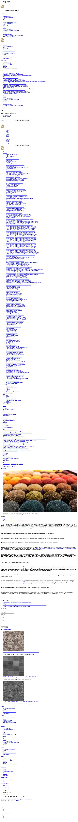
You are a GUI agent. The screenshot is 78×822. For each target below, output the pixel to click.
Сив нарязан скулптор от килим (13, 286)
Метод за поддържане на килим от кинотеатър (13, 79)
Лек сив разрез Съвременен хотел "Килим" (15, 199)
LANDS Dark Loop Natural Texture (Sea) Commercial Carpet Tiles (20, 241)
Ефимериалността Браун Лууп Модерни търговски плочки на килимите (22, 271)
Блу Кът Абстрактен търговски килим (14, 382)
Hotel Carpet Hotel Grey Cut (12, 192)
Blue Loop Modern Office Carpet (13, 291)
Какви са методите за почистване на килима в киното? (15, 85)
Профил (5, 27)
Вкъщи (4, 151)
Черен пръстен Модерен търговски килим (15, 364)
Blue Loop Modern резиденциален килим (15, 354)
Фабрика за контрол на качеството (11, 30)
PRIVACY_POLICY (14, 801)
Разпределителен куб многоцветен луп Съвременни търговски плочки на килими (24, 282)
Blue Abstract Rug (10, 328)
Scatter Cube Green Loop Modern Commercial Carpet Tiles (18, 281)
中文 (7, 131)
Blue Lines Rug (9, 325)
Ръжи (4, 54)
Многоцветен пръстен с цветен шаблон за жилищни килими (19, 198)
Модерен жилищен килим (11, 166)
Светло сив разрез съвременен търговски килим (16, 195)
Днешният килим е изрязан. (12, 383)
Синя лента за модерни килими (13, 287)
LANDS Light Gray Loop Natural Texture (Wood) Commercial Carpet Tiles (22, 253)
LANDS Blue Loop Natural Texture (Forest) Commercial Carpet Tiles (21, 226)
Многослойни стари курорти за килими (15, 180)
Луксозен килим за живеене (12, 355)
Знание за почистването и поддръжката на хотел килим (15, 91)
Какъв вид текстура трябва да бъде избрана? (13, 74)
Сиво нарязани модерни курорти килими (15, 315)
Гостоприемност (7, 16)
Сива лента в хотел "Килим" (12, 307)
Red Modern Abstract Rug (11, 331)
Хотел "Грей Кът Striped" (11, 312)
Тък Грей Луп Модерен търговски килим (15, 191)
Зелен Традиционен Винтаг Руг (13, 340)
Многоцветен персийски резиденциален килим (16, 205)
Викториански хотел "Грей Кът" (13, 175)
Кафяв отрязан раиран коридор (13, 187)
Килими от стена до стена (9, 53)
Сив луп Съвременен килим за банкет (14, 172)
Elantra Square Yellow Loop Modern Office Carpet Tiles (18, 268)
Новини (5, 31)
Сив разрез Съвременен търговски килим (15, 165)
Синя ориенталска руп (11, 330)
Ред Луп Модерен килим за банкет (13, 313)
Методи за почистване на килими (10, 78)
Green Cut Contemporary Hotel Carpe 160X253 (16, 319)
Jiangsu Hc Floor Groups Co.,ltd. (15, 800)
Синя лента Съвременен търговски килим (15, 193)
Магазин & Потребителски (9, 36)
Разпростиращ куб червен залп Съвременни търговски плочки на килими (22, 283)
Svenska (7, 141)
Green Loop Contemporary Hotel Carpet (14, 174)
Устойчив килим (9, 157)
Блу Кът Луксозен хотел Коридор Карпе (15, 289)
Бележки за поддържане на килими (11, 73)
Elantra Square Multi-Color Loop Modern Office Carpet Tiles (19, 267)
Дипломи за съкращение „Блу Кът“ (14, 370)
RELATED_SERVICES (6, 630)
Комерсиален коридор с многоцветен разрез (16, 190)
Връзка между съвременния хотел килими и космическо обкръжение (18, 88)
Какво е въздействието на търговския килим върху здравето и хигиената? (19, 82)
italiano (7, 135)
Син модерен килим (10, 334)
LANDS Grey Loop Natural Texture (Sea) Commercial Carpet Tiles (20, 249)
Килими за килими (7, 55)
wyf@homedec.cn (7, 2)
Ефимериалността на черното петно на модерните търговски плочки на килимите (24, 269)
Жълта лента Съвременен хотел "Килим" (15, 179)
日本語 (7, 132)
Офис (4, 18)
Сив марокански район (11, 324)
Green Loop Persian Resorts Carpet (13, 204)
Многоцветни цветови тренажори (13, 327)
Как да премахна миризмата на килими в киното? (14, 80)
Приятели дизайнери (8, 23)
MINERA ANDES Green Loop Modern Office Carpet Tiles (18, 215)
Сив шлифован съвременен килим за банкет (16, 317)
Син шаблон (8, 339)
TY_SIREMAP (4, 801)
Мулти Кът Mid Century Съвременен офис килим (17, 178)
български (8, 142)
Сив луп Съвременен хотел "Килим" (14, 323)
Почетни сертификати (8, 29)
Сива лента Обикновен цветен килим (14, 351)
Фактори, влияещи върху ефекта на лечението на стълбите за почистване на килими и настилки (24, 81)
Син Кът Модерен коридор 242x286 (14, 300)
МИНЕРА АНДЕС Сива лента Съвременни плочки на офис (19, 217)
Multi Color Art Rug (10, 336)
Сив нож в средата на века (12, 185)
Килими (5, 13)
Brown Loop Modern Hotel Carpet (13, 316)
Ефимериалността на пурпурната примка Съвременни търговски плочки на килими (25, 273)
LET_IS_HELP (4, 608)
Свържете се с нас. (7, 34)
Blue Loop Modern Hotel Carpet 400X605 (15, 304)
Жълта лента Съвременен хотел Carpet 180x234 (16, 299)
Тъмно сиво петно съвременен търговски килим (16, 196)
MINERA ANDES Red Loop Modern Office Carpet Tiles (18, 216)
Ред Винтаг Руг (9, 342)
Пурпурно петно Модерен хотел (13, 360)
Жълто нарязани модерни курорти (13, 365)
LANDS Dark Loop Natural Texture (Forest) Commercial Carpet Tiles (21, 238)
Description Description (11, 359)
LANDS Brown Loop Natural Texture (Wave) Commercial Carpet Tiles (21, 235)
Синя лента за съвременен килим (13, 295)
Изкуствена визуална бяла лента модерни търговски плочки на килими (22, 262)
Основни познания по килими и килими (12, 76)
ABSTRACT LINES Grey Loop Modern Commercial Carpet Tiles (20, 257)
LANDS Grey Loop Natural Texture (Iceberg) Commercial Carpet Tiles (21, 247)
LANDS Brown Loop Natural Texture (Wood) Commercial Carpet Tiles (21, 237)
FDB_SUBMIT (4, 628)
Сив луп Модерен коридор (12, 369)
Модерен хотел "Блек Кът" (12, 256)
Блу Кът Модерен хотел (11, 168)
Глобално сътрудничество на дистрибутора (13, 35)
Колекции (8, 162)
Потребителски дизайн (11, 161)
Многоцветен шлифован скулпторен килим (15, 306)
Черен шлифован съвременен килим (14, 353)
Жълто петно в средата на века (13, 177)
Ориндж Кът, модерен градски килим (14, 322)
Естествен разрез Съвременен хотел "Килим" (16, 203)
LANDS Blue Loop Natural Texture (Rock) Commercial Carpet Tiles (20, 228)
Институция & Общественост (10, 22)
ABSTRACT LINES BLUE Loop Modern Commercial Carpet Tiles (20, 255)
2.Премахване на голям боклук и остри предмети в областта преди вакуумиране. (41, 581)
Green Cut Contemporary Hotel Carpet (14, 213)
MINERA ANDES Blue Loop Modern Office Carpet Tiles (18, 214)
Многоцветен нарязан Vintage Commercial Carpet (17, 167)
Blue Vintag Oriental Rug (11, 345)
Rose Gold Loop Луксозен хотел (13, 184)
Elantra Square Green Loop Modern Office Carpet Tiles (18, 264)
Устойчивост (6, 33)
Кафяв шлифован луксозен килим (13, 303)
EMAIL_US (3, 468)
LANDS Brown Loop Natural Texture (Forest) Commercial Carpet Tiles (21, 234)
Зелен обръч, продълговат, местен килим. (15, 211)
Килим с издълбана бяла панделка (13, 209)
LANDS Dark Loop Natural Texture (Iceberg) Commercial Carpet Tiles (21, 239)
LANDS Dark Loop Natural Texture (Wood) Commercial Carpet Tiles (21, 244)
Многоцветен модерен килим (12, 337)
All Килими (3, 60)
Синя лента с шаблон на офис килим (14, 293)
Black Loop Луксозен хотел (12, 163)
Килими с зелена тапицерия (12, 292)
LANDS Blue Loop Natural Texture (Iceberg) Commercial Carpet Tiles (21, 227)
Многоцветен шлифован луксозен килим (15, 210)
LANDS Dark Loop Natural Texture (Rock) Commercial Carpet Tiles (20, 240)
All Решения (3, 71)
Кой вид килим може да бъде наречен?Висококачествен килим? (17, 75)
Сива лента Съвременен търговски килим (15, 189)
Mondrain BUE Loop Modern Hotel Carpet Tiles (16, 275)
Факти (4, 28)
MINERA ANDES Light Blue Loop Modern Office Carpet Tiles (19, 219)
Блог (4, 24)
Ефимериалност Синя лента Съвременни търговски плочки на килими (22, 270)
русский (7, 136)
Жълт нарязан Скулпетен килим (13, 309)
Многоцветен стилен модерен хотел (14, 367)
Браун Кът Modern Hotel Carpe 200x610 (14, 298)
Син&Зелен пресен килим (12, 335)
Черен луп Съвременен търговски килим (15, 169)
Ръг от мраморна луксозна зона (13, 341)
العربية (7, 137)
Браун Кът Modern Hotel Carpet (13, 297)
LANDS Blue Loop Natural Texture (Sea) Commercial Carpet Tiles (20, 229)
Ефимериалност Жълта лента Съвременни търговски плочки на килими (22, 274)
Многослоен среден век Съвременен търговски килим (18, 173)
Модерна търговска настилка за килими (15, 258)
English (7, 130)
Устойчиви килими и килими (9, 57)
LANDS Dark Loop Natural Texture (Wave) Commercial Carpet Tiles (21, 243)
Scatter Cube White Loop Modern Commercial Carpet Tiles (18, 285)
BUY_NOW (36, 653)
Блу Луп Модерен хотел (11, 186)
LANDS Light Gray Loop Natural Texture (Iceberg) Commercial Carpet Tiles (22, 252)
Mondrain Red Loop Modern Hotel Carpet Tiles (16, 276)
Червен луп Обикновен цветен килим (14, 352)
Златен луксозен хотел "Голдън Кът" (14, 379)
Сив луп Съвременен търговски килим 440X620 (16, 318)
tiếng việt (8, 139)
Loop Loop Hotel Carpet (11, 311)
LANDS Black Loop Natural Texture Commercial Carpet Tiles (19, 225)
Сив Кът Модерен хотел (11, 377)
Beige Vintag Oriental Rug (11, 329)
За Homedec (5, 25)
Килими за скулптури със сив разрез (14, 310)
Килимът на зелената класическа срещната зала (16, 347)
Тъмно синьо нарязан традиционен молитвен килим (17, 372)
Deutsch (7, 134)
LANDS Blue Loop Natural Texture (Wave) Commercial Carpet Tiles (20, 231)
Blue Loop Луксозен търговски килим (14, 202)
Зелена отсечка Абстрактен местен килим (15, 305)
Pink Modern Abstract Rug (11, 333)
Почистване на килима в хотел (10, 93)
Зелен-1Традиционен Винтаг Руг (13, 346)
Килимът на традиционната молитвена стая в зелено (17, 373)
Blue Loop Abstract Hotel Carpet (13, 358)
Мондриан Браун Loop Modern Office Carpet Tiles (17, 277)
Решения (5, 15)
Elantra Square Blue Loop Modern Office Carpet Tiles (17, 263)
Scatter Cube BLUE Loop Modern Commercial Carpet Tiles (18, 280)
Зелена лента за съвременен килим (14, 181)
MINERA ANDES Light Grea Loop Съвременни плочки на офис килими (22, 221)
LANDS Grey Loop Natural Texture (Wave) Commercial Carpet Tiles (21, 250)
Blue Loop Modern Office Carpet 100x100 (15, 321)
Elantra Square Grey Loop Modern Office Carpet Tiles (17, 265)
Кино (4, 21)
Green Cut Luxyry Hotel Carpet (12, 381)
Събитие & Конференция (9, 17)
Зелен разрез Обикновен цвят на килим (14, 349)
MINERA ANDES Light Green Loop (14, 220)
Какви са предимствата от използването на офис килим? (16, 86)
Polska (7, 140)
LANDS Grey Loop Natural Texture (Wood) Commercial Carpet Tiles (21, 251)
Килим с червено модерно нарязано (14, 348)
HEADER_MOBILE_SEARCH (22, 120)
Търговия (5, 19)
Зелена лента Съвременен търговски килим (15, 301)
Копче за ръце (6, 58)
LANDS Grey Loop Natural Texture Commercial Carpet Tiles (19, 245)
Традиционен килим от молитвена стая (14, 371)
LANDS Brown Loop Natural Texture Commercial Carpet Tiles (19, 233)
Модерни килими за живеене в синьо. (14, 183)
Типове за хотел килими (8, 87)
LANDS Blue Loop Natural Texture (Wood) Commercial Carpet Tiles (21, 232)
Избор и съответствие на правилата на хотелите (14, 90)
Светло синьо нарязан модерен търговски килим (17, 378)
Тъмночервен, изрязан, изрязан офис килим (15, 208)
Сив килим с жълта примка (12, 288)
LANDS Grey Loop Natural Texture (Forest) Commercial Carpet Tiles (21, 246)
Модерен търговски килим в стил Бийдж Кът (16, 361)
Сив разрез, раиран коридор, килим (14, 201)
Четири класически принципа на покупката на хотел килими (16, 92)
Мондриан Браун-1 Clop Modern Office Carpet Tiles (17, 279)
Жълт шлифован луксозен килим (13, 171)
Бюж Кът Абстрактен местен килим (14, 357)
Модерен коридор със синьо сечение (14, 294)
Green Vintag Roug (10, 343)
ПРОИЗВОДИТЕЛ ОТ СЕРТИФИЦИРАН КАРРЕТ (14, 84)
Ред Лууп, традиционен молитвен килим (15, 375)
